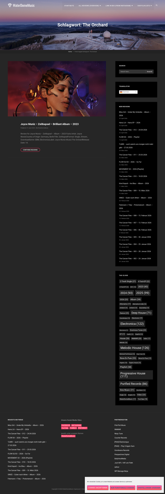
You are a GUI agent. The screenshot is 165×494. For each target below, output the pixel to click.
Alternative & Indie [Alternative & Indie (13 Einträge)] (139, 304)
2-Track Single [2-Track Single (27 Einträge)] (128, 281)
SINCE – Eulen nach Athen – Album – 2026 (135, 198)
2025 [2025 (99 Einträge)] (142, 293)
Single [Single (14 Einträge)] (123, 395)
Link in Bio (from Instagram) (118, 5)
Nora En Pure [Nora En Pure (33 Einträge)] (128, 358)
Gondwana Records (122, 450)
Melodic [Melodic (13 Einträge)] (123, 342)
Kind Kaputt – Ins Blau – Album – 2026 (134, 183)
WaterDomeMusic (43, 128)
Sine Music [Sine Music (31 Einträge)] (127, 390)
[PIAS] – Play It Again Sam (124, 446)
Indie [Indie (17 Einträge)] (147, 338)
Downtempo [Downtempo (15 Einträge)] (125, 318)
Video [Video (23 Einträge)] (141, 395)
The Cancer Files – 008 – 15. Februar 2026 (135, 216)
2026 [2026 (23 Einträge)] (124, 300)
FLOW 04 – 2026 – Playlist (129, 137)
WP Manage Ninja (121, 471)
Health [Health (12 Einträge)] (130, 334)
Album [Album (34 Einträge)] (135, 299)
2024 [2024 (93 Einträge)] (126, 293)
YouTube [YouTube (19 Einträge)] (142, 399)
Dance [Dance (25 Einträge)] (124, 313)
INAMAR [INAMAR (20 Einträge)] (136, 338)
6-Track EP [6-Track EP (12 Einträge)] (124, 287)
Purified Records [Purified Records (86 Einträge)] (133, 383)
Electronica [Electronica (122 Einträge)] (132, 324)
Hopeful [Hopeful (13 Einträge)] (139, 334)
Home (70, 51)
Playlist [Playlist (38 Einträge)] (125, 367)
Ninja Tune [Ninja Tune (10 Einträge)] (141, 354)
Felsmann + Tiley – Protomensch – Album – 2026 (27, 479)
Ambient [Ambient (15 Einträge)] (124, 308)
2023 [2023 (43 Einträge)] (143, 286)
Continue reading (31, 150)
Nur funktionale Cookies (122, 488)
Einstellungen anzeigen (149, 488)
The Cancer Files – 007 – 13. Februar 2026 (135, 223)
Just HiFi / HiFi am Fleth (124, 463)
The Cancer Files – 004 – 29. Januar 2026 (135, 244)
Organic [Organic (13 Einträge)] (123, 362)
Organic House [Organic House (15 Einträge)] (135, 362)
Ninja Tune (119, 434)
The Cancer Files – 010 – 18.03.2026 (133, 176)
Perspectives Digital (122, 454)
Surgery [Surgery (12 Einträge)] (131, 395)
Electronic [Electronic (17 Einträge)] (137, 318)
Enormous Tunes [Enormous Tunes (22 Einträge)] (138, 330)
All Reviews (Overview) (89, 5)
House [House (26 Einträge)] (124, 338)
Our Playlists (144, 5)
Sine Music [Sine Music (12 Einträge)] (141, 390)
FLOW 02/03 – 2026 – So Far (130, 162)
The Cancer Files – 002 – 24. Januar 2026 (135, 259)
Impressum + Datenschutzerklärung (84, 489)
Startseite (69, 5)
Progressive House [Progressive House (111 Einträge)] (132, 375)
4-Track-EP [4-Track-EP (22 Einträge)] (144, 281)
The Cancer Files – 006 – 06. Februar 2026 (135, 230)
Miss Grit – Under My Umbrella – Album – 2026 (26, 425)
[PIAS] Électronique (122, 442)
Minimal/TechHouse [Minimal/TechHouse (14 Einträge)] (127, 354)
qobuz (117, 467)
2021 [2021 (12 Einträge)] (133, 287)
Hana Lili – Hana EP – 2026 (129, 123)
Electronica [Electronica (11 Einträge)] (124, 330)
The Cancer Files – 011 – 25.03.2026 (133, 155)
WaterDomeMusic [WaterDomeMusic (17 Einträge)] (128, 399)
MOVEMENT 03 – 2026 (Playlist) (131, 169)
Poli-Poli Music (120, 425)
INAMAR (118, 429)
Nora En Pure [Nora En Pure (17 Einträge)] (145, 358)
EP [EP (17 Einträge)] (122, 334)
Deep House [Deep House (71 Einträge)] (141, 312)
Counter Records (121, 438)
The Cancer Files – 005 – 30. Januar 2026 (135, 237)
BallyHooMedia (120, 459)
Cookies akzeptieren (97, 488)
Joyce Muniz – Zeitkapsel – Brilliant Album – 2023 (50, 124)
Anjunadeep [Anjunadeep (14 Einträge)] (144, 308)
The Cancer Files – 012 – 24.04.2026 (133, 130)
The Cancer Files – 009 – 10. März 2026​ (134, 191)
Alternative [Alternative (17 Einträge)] (125, 304)
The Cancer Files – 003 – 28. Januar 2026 (135, 251)
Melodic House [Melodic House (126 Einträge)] (134, 348)
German (124, 92)
